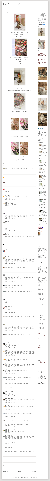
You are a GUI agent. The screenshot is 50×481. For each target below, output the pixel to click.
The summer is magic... (44, 183)
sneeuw (43, 270)
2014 (40, 289)
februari (41, 327)
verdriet (39, 273)
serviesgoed (45, 268)
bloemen (40, 244)
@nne (5, 363)
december (41, 295)
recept (39, 267)
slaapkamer (45, 269)
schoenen (39, 268)
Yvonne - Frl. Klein (8, 391)
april (41, 324)
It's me (6, 256)
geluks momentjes (42, 249)
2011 (40, 293)
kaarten (39, 255)
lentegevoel (40, 260)
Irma (5, 187)
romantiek (42, 267)
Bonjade (12, 4)
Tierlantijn (7, 195)
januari (41, 328)
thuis (39, 271)
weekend (45, 277)
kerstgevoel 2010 (42, 257)
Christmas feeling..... (44, 210)
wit (46, 278)
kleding (46, 258)
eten (39, 247)
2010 (40, 294)
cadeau (7, 163)
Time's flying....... (42, 309)
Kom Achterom (7, 202)
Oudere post (34, 471)
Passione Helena (8, 435)
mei (40, 323)
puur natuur (45, 266)
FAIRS (41, 247)
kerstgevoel (40, 256)
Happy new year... (44, 219)
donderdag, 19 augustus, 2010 (10, 178)
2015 (40, 288)
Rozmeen (6, 221)
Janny (6, 369)
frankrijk (39, 248)
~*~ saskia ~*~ (7, 412)
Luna (39, 261)
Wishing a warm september (42, 307)
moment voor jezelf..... (42, 263)
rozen (46, 267)
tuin (46, 271)
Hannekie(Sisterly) (8, 398)
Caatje (6, 405)
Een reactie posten (7, 469)
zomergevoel (40, 282)
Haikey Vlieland (8, 306)
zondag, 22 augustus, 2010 (9, 432)
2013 (40, 290)
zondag (44, 282)
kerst (42, 255)
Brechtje (6, 249)
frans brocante (44, 248)
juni (41, 322)
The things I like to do (9, 429)
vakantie (39, 272)
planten (41, 266)
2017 (40, 285)
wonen (39, 279)
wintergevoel (43, 278)
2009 (40, 330)
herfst (39, 252)
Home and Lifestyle (8, 167)
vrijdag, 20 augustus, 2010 (10, 355)
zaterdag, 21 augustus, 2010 (10, 416)
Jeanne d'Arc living (42, 254)
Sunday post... (43, 168)
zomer (46, 281)
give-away (45, 250)
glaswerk (39, 251)
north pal (6, 350)
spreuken (45, 270)
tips (42, 271)
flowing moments (8, 315)
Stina (6, 290)
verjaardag (45, 273)
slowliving (39, 270)
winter (39, 278)
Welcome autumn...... (42, 302)
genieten (40, 250)
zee (46, 280)
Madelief (6, 233)
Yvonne (6, 342)
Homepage (19, 471)
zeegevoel (39, 281)
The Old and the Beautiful (9, 333)
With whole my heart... (44, 192)
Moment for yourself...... (43, 312)
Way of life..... (43, 314)
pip (38, 266)
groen (43, 251)
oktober (41, 298)
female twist (45, 247)
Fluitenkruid (7, 376)
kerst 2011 (45, 255)
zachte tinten (43, 280)
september (42, 299)
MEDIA (42, 261)
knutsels (39, 259)
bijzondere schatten (42, 242)
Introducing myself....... (42, 304)
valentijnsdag (44, 272)
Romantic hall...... (42, 316)
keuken (39, 258)
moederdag (45, 261)
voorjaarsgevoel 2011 (42, 276)
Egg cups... (44, 175)
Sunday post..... (44, 151)
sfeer (39, 269)
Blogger (35, 477)
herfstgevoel (44, 252)
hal (46, 251)
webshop (39, 277)
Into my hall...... (43, 319)
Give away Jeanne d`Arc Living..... (44, 200)
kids (42, 258)
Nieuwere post (5, 471)
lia (5, 284)
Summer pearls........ (43, 317)
